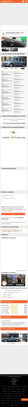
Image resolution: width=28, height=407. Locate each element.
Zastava (12, 405)
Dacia (19, 389)
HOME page (14, 378)
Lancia (3, 395)
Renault (3, 400)
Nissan (12, 398)
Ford (11, 391)
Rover (8, 400)
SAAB (11, 400)
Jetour (16, 393)
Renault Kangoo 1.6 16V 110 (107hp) (11, 78)
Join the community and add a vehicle (14, 123)
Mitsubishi (7, 398)
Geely (15, 391)
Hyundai (23, 391)
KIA (20, 393)
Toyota (15, 402)
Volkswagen (20, 402)
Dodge (4, 391)
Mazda (19, 395)
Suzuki (7, 402)
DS (16, 389)
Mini (3, 398)
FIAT (8, 391)
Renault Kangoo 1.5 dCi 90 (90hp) (11, 102)
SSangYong (16, 400)
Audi (9, 386)
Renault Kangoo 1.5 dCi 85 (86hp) (11, 96)
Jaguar (9, 393)
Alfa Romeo (4, 386)
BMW (12, 386)
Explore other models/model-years (13, 230)
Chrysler (4, 389)
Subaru (3, 402)
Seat (21, 400)
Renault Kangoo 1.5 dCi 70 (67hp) (10, 84)
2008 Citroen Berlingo (11, 332)
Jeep (13, 393)
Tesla (11, 402)
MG (16, 395)
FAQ (14, 383)
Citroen (8, 389)
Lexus (13, 395)
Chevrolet (24, 386)
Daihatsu (24, 389)
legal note (14, 381)
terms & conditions (14, 380)
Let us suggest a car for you (11, 231)
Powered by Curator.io (21, 270)
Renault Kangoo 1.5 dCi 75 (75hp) (10, 90)
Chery (19, 386)
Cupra (13, 389)
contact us (14, 384)
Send (13, 214)
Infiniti (5, 393)
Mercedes (24, 395)
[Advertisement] (14, 14)
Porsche (24, 398)
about (14, 379)
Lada (23, 393)
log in (2, 217)
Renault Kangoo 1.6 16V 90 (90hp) (11, 72)
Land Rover (8, 395)
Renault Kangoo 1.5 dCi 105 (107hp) (11, 108)
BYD (16, 386)
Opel (16, 398)
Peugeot (20, 398)
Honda (18, 391)
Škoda (16, 405)
